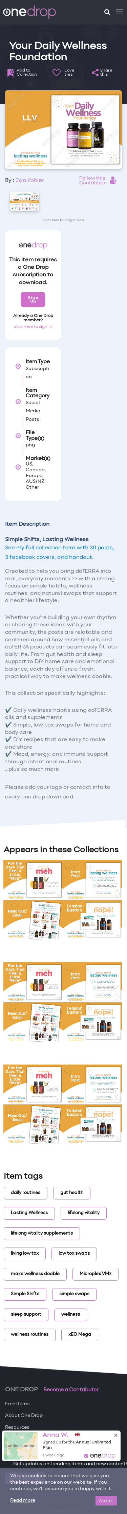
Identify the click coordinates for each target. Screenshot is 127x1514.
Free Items (17, 1404)
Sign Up (33, 299)
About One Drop (24, 1415)
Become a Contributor (71, 1390)
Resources (17, 1427)
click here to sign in (33, 327)
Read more (22, 1500)
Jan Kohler (30, 180)
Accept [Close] (106, 1500)
